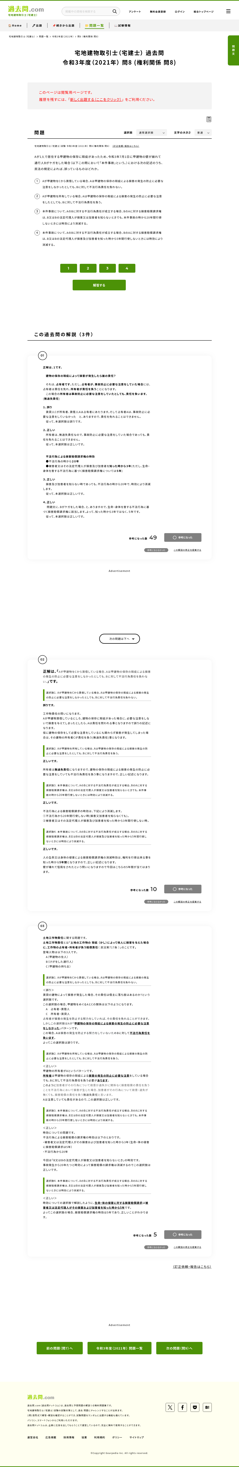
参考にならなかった (156, 550)
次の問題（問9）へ (179, 1348)
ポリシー (117, 1437)
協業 (84, 1437)
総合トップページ (204, 11)
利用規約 (99, 1437)
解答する (99, 285)
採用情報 (69, 1437)
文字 (182, 132)
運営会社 (32, 1437)
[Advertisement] (119, 598)
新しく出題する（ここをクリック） (96, 99)
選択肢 (128, 132)
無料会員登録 (158, 11)
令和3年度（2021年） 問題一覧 (119, 1348)
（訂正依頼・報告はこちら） (125, 145)
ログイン (180, 11)
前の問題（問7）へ (59, 1348)
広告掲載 (51, 1437)
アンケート (135, 11)
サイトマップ (137, 1437)
